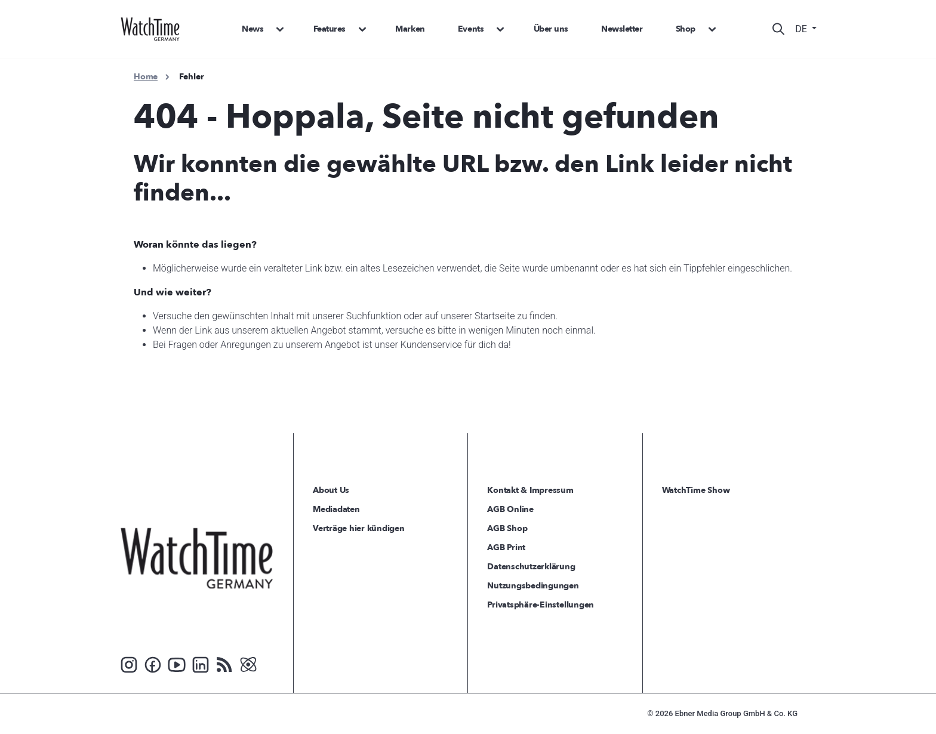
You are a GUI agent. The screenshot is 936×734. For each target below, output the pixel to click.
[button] (276, 29)
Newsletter (621, 29)
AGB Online (510, 509)
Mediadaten (336, 509)
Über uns (551, 29)
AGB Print (506, 547)
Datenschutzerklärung (531, 566)
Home (146, 76)
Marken (409, 29)
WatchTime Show (696, 490)
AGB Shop (507, 528)
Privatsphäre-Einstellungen (540, 604)
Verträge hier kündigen (359, 528)
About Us (331, 490)
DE (802, 29)
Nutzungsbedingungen (532, 585)
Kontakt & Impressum (530, 490)
